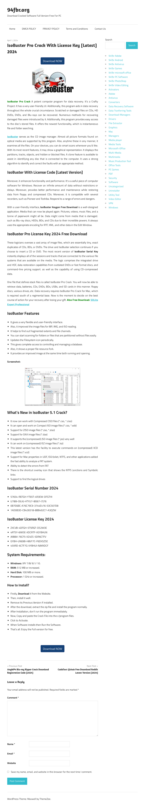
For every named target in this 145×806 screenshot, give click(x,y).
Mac (111, 131)
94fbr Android (116, 60)
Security (113, 178)
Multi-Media (115, 153)
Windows (113, 207)
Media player (115, 140)
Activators (114, 89)
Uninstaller (114, 190)
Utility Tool (114, 195)
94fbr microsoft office (120, 72)
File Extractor (115, 123)
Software (113, 182)
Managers (114, 136)
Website (11, 763)
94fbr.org (18, 9)
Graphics (113, 127)
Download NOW (52, 61)
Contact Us (100, 29)
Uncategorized (116, 186)
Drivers (112, 119)
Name (11, 744)
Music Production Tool (120, 161)
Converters (114, 102)
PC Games (114, 169)
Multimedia (114, 157)
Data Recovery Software (121, 106)
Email (11, 753)
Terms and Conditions (77, 29)
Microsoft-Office (117, 148)
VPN (111, 203)
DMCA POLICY (29, 29)
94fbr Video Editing (118, 85)
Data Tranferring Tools (120, 110)
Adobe (112, 94)
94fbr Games (115, 68)
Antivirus (113, 98)
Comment (13, 697)
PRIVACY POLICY (51, 29)
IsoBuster (12, 137)
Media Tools (115, 144)
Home (12, 29)
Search (108, 39)
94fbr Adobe (115, 56)
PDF (111, 174)
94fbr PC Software (118, 77)
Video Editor (115, 199)
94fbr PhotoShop (117, 81)
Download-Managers (119, 115)
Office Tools (115, 165)
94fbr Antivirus (116, 64)
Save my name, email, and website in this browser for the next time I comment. (51, 772)
